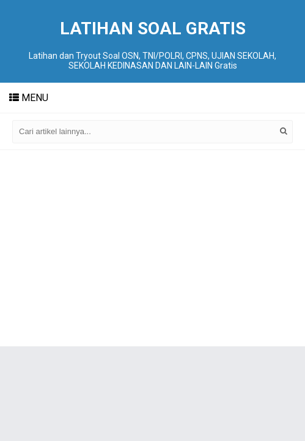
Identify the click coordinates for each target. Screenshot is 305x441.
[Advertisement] (152, 248)
